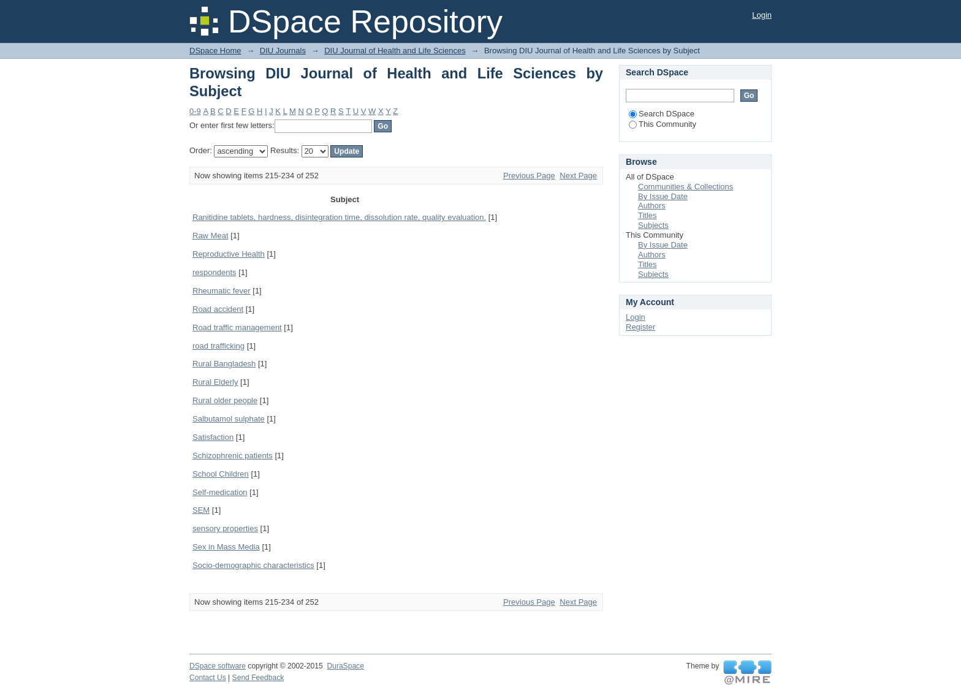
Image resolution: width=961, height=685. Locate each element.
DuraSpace (345, 666)
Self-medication (220, 492)
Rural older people (224, 400)
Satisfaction (213, 437)
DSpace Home (215, 50)
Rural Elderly (215, 382)
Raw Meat (210, 235)
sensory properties (225, 528)
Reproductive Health (228, 254)
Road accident (217, 309)
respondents (214, 272)
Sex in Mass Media (226, 546)
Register (640, 326)
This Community (662, 124)
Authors (652, 205)
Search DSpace (661, 113)
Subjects (653, 225)
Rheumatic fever (221, 290)
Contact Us (207, 677)
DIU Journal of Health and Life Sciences (395, 50)
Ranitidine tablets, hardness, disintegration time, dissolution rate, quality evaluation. (339, 217)
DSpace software (217, 666)
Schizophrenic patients (232, 455)
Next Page (578, 175)
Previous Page (529, 175)
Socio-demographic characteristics (253, 565)
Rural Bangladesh (224, 363)
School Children (220, 474)
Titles (647, 215)
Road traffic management (237, 327)
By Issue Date (663, 196)
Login (762, 15)
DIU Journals (283, 50)
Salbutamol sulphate (228, 418)
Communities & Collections (685, 186)
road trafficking (218, 345)
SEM (201, 510)
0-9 (195, 111)
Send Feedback (258, 677)
